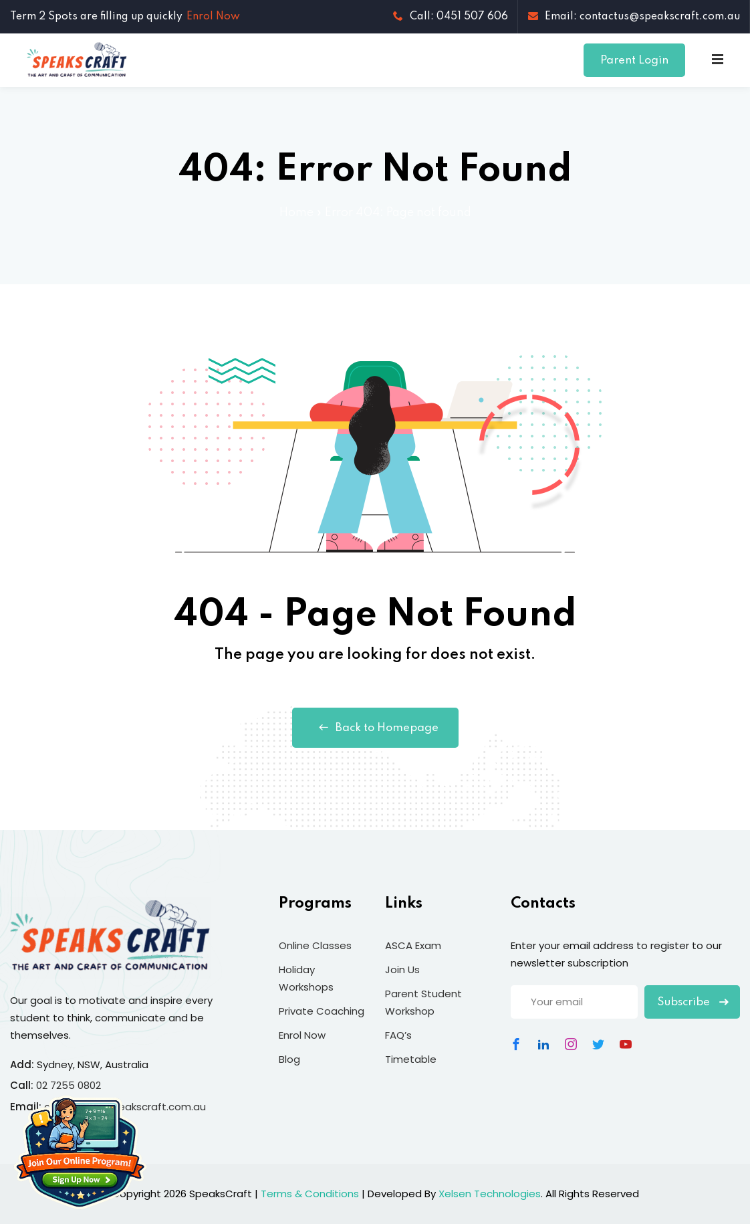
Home (296, 213)
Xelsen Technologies (490, 1194)
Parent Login (634, 60)
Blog (289, 1059)
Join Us (402, 969)
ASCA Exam (413, 945)
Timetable (410, 1059)
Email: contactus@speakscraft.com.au (634, 16)
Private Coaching (321, 1011)
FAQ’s (398, 1035)
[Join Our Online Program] (80, 1152)
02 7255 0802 (68, 1085)
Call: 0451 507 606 (450, 16)
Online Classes (315, 945)
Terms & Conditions (310, 1194)
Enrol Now (213, 16)
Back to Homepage (375, 728)
